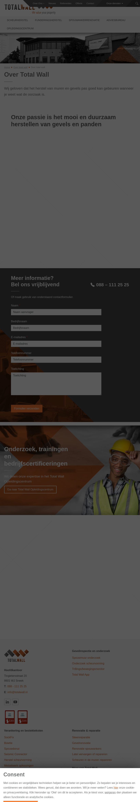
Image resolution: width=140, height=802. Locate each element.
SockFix (9, 739)
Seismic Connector (15, 756)
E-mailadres (19, 339)
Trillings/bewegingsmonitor (88, 671)
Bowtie (8, 745)
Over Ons (37, 3)
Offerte (79, 3)
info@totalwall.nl (18, 694)
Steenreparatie (81, 739)
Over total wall (20, 69)
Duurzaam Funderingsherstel (90, 782)
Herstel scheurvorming (18, 762)
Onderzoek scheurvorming (88, 665)
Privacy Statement (112, 799)
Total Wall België (82, 776)
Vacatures (130, 799)
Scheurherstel (17, 22)
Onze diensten (113, 3)
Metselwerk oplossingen (18, 767)
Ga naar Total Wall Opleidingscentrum (30, 491)
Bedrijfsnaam (19, 323)
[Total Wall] (31, 10)
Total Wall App (80, 676)
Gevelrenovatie (81, 745)
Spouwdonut (11, 750)
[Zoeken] (137, 3)
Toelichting (17, 370)
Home (7, 69)
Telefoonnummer (21, 355)
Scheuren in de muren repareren (92, 762)
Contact (90, 3)
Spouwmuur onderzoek (86, 660)
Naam (15, 307)
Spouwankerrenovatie (84, 22)
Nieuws (52, 3)
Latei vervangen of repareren (89, 756)
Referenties (65, 3)
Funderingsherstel (48, 22)
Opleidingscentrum (20, 30)
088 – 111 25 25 (110, 287)
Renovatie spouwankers (87, 750)
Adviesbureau (116, 22)
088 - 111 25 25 (17, 688)
